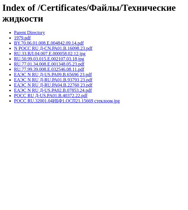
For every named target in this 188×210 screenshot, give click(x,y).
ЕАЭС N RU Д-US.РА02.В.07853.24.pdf (53, 90)
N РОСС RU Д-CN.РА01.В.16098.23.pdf (53, 48)
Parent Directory (29, 32)
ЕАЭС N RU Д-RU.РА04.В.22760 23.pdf (53, 85)
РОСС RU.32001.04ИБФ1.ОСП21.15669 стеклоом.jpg (67, 100)
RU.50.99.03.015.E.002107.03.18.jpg (49, 58)
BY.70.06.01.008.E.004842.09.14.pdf (49, 43)
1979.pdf (22, 37)
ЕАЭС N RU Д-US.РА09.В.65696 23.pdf (53, 74)
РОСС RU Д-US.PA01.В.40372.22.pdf (50, 95)
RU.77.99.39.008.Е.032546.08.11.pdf (49, 69)
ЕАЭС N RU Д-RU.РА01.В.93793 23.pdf (53, 79)
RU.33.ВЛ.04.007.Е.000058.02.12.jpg (49, 53)
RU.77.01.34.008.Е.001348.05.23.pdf (49, 64)
